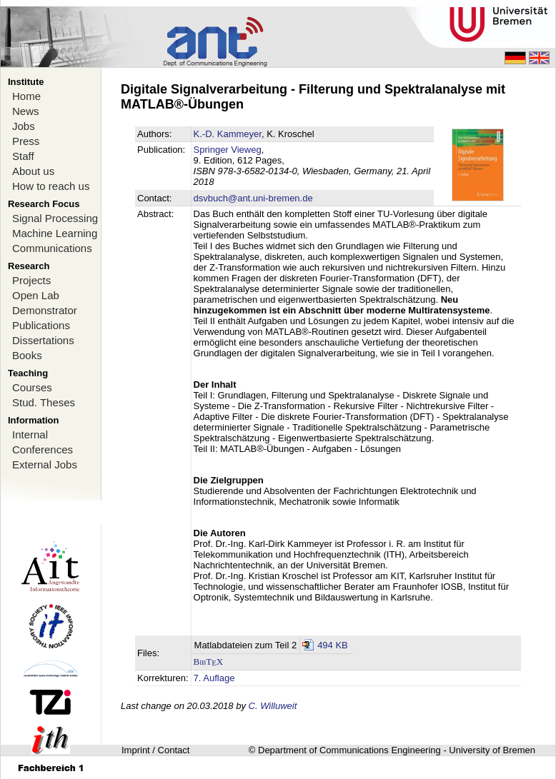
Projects (31, 280)
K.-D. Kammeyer (228, 134)
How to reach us (50, 186)
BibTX (209, 661)
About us (33, 171)
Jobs (23, 126)
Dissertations (43, 340)
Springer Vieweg (228, 149)
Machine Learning (54, 233)
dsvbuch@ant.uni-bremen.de (253, 198)
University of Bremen (492, 750)
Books (27, 355)
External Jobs (44, 464)
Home (26, 96)
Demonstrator (44, 310)
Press (25, 141)
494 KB (332, 645)
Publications (41, 325)
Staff (23, 156)
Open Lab (35, 295)
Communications (52, 248)
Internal (30, 434)
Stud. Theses (43, 402)
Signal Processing (55, 218)
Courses (32, 387)
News (25, 111)
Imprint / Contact (155, 750)
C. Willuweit (273, 705)
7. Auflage (214, 678)
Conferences (42, 449)
